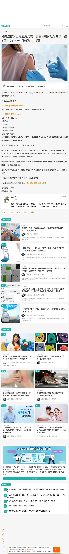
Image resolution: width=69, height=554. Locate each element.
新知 (6, 31)
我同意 (57, 549)
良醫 (2, 31)
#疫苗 (11, 212)
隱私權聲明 (30, 549)
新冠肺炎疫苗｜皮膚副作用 (36, 183)
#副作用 (32, 212)
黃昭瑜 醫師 (30, 86)
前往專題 (34, 479)
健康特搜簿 (10, 86)
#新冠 (4, 212)
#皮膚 (18, 212)
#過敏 (25, 212)
